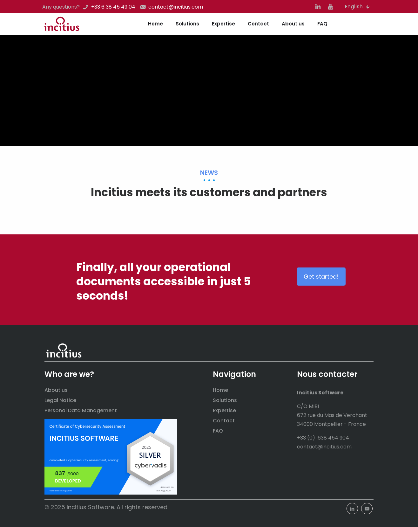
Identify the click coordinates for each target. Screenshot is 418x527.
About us (56, 390)
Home (220, 390)
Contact (224, 420)
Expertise (224, 410)
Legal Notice (60, 400)
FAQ (218, 430)
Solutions (225, 400)
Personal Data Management (80, 410)
